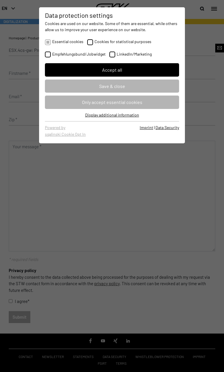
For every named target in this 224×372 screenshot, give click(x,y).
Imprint (146, 127)
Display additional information (112, 114)
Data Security (167, 127)
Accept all (112, 70)
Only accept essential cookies (112, 102)
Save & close (112, 86)
